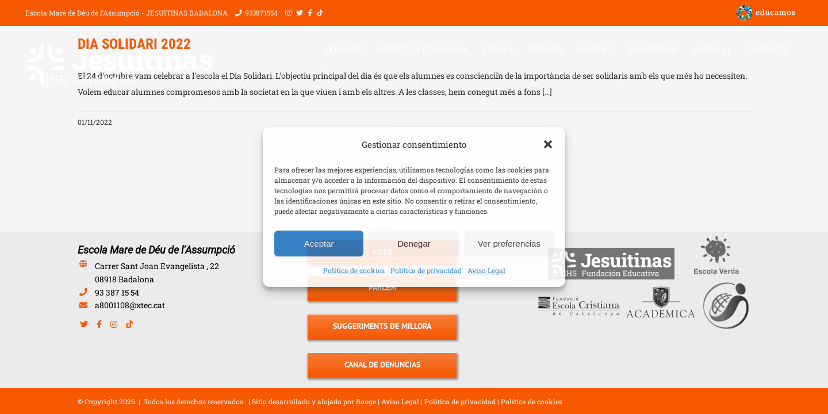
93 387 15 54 (117, 292)
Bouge (366, 401)
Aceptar (319, 243)
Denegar (414, 243)
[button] (548, 144)
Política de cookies (354, 270)
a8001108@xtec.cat (130, 305)
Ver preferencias (509, 243)
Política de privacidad (426, 270)
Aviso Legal (486, 270)
